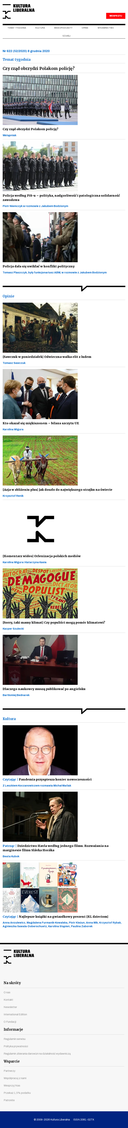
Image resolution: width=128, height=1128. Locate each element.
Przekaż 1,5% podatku (17, 1092)
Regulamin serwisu (15, 1039)
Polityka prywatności (16, 1046)
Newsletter (10, 1007)
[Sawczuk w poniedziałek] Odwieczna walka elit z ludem (46, 362)
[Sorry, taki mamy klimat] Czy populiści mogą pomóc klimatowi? (53, 628)
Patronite (9, 1100)
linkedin (82, 975)
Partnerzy (9, 1070)
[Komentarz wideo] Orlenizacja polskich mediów (40, 561)
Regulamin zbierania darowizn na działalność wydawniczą (37, 1053)
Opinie (85, 33)
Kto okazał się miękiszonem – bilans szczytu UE (40, 429)
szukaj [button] (66, 41)
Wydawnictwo (106, 33)
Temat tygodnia (17, 33)
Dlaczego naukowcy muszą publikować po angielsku (42, 694)
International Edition (15, 1014)
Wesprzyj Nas (12, 1085)
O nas (7, 992)
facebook (34, 975)
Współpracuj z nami (15, 1078)
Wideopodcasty (63, 33)
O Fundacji (10, 1021)
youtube (46, 975)
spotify (94, 975)
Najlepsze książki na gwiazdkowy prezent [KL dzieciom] (54, 922)
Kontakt (8, 999)
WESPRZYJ (116, 21)
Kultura (40, 33)
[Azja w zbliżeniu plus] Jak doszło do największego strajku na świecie (56, 495)
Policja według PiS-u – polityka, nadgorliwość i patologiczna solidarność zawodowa (59, 203)
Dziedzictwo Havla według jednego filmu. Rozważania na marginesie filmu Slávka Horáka (62, 853)
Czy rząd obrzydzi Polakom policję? (30, 135)
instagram (58, 975)
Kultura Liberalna (25, 14)
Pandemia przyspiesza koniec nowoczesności (46, 785)
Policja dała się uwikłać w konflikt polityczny (38, 272)
